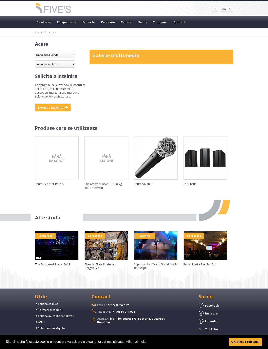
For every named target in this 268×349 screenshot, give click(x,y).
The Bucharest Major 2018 (52, 264)
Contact (180, 22)
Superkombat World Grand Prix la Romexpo (155, 266)
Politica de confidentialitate (56, 316)
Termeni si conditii (50, 310)
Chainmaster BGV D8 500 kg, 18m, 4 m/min (103, 186)
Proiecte (88, 22)
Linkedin (211, 321)
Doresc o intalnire (50, 107)
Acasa (38, 32)
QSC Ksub (190, 184)
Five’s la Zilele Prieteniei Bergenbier (99, 266)
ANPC (41, 322)
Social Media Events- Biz (199, 264)
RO (224, 9)
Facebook (212, 305)
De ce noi (108, 22)
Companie (160, 22)
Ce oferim (44, 22)
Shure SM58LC (143, 184)
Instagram (213, 313)
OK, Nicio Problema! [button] (245, 341)
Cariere (126, 22)
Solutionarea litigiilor (52, 328)
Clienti (142, 22)
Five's (53, 8)
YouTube (211, 329)
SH (215, 9)
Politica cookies (48, 304)
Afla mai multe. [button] (136, 341)
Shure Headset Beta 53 (50, 184)
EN (230, 9)
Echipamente (66, 22)
